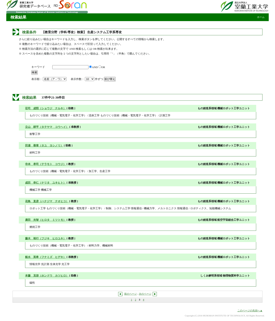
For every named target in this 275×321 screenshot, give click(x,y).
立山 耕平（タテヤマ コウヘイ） (47, 126)
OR (101, 67)
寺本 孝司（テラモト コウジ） (45, 164)
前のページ (130, 293)
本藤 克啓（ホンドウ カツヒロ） (47, 275)
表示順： (49, 79)
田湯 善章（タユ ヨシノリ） (44, 145)
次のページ (145, 293)
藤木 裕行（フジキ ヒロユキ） (45, 238)
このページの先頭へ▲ (249, 310)
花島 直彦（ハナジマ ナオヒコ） (47, 201)
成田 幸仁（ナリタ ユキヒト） (45, 182)
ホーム (261, 17)
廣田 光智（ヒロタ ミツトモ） (45, 219)
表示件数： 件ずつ (87, 79)
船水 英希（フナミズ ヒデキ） (45, 257)
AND (93, 67)
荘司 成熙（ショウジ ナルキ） (45, 108)
